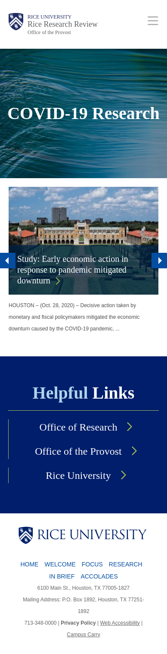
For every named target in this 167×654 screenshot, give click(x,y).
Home (29, 564)
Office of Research (79, 427)
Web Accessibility (119, 623)
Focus (92, 564)
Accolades (99, 576)
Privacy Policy (78, 623)
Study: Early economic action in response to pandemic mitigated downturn (72, 269)
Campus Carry (83, 635)
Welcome (59, 564)
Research (125, 564)
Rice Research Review (63, 24)
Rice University (49, 16)
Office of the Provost (49, 32)
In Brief (61, 576)
